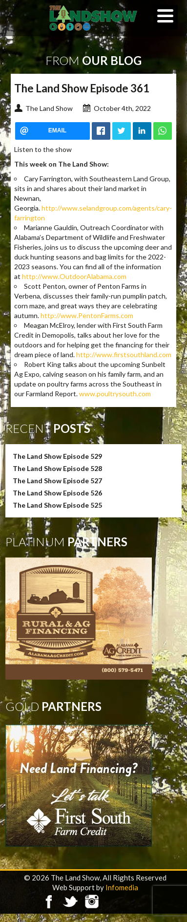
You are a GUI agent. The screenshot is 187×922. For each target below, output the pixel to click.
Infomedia (121, 887)
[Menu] (165, 17)
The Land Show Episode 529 (57, 456)
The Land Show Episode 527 (57, 480)
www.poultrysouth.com (115, 393)
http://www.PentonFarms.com (87, 315)
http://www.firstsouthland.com (123, 354)
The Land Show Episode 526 (57, 493)
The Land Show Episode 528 (57, 468)
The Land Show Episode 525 (57, 505)
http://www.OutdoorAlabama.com (74, 276)
